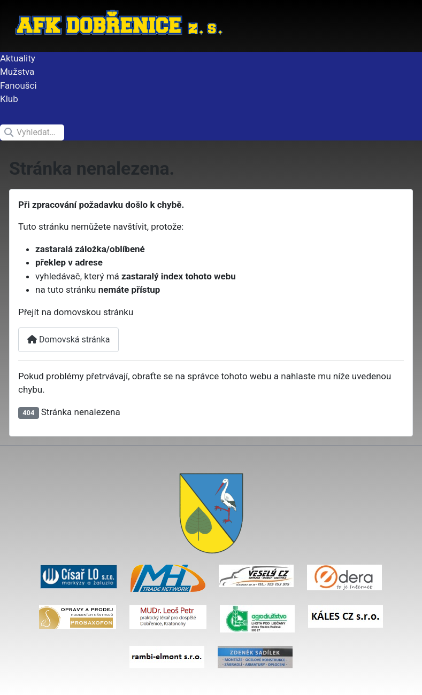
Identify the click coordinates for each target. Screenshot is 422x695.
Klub (9, 98)
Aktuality (17, 58)
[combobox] (32, 132)
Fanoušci (18, 85)
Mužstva (17, 71)
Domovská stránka (68, 339)
